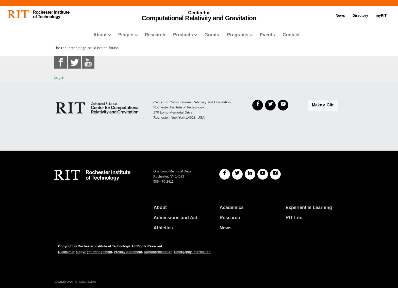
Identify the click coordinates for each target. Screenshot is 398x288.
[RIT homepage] (39, 14)
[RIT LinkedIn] (250, 174)
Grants (212, 34)
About (100, 34)
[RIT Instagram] (275, 174)
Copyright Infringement (94, 252)
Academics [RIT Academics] (232, 207)
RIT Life (294, 217)
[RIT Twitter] (237, 174)
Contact (291, 34)
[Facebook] (257, 105)
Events (267, 34)
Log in (59, 77)
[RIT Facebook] (224, 174)
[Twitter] (270, 105)
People (125, 34)
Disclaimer (66, 252)
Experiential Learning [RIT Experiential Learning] (309, 207)
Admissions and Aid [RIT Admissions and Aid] (175, 217)
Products (183, 34)
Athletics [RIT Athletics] (163, 227)
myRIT (381, 15)
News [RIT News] (225, 227)
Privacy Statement (128, 252)
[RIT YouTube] (262, 174)
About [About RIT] (160, 207)
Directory (360, 15)
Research (155, 34)
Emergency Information (192, 252)
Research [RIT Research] (230, 217)
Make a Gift (323, 105)
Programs (237, 34)
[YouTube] (283, 105)
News (340, 15)
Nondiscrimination (158, 252)
